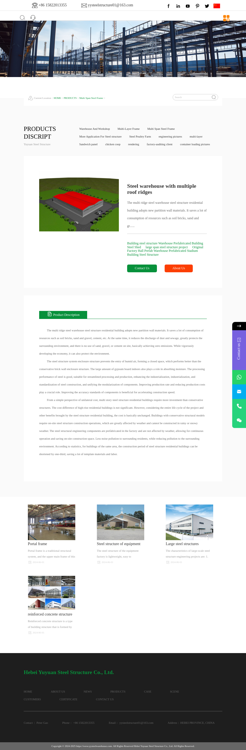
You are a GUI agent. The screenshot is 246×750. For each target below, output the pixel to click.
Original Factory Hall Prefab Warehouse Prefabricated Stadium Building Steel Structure (165, 251)
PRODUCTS (70, 98)
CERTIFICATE (69, 699)
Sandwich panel (88, 144)
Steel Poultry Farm (140, 136)
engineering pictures (171, 136)
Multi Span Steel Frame (91, 98)
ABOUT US (59, 691)
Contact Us (142, 268)
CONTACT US (107, 699)
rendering (134, 144)
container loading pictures (196, 144)
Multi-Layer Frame (129, 128)
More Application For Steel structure (100, 136)
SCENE (178, 691)
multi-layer (197, 136)
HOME (57, 98)
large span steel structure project (167, 247)
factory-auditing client (160, 144)
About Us (179, 268)
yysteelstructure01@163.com (110, 5)
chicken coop (113, 144)
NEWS (89, 691)
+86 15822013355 (53, 5)
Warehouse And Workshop (94, 128)
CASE (151, 691)
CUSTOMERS (32, 699)
